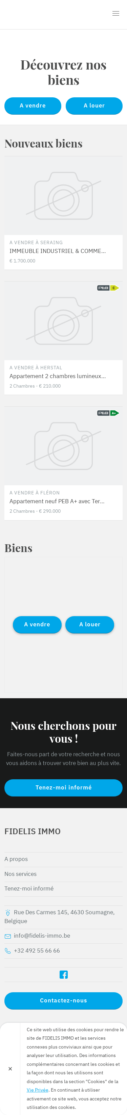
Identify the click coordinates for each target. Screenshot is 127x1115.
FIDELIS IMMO (43, 14)
